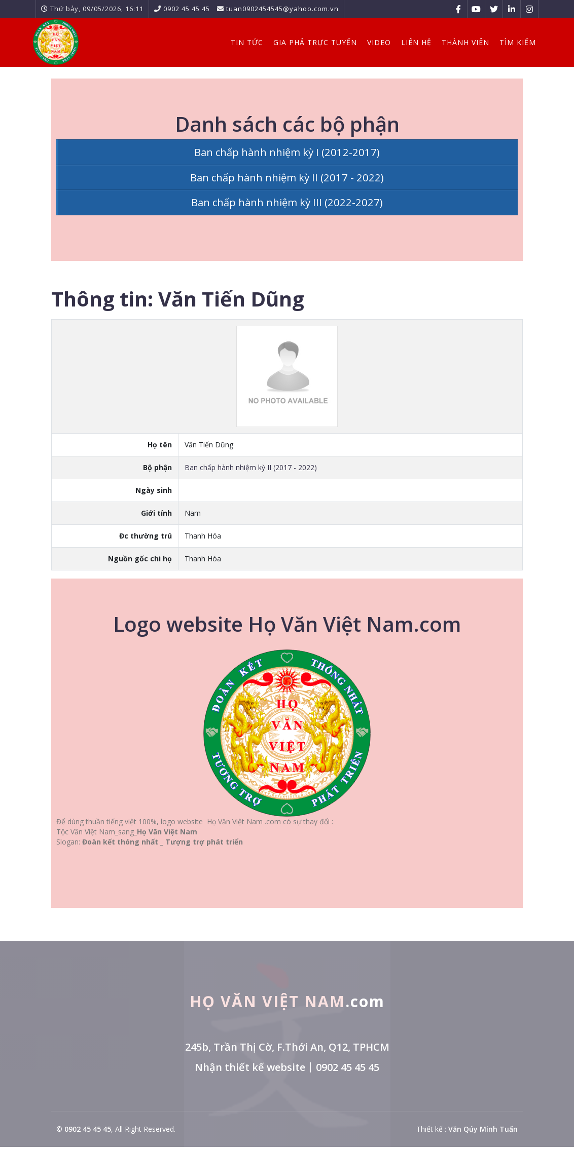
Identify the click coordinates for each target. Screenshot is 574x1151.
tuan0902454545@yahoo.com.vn (282, 8)
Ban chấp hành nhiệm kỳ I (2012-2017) (287, 152)
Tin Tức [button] (242, 41)
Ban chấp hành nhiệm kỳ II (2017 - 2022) (287, 178)
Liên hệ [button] (411, 41)
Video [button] (374, 41)
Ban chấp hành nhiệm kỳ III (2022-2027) (287, 205)
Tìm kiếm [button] (512, 41)
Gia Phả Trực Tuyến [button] (310, 41)
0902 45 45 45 (186, 8)
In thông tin (484, 297)
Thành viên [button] (460, 41)
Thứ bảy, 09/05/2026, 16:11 (97, 8)
